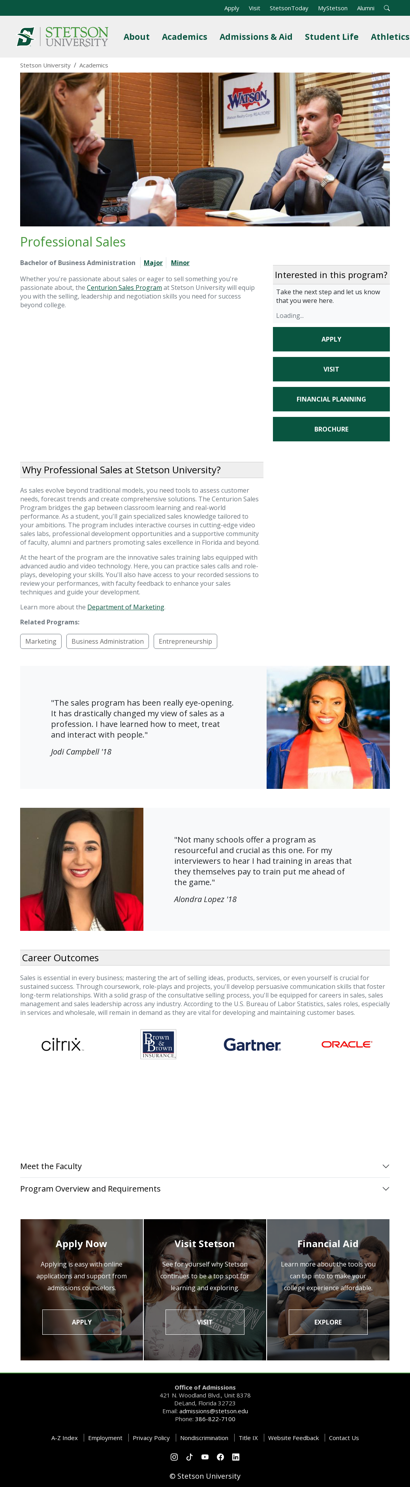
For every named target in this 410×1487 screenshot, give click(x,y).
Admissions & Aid (258, 36)
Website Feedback (293, 1438)
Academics (186, 36)
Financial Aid (328, 1243)
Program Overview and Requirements (90, 1188)
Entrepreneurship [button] (185, 641)
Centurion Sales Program (124, 287)
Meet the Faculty (51, 1166)
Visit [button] (331, 369)
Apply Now (81, 1243)
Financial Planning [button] (331, 399)
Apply (231, 8)
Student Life (333, 36)
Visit (254, 8)
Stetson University (45, 65)
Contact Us (344, 1438)
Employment (105, 1438)
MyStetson (333, 8)
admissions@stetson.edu (213, 1411)
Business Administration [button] (107, 641)
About (138, 36)
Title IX (248, 1438)
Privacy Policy (151, 1438)
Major (153, 262)
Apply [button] (331, 339)
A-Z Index (64, 1438)
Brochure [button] (331, 429)
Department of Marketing (125, 607)
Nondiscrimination (204, 1438)
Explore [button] (328, 1322)
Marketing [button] (40, 641)
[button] (387, 8)
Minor (180, 262)
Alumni (365, 8)
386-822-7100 (215, 1419)
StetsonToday (289, 8)
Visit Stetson (205, 1243)
